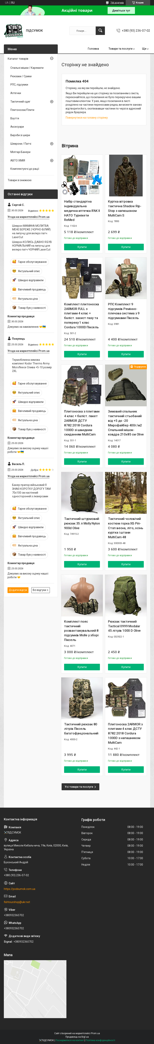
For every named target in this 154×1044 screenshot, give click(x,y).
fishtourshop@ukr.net (17, 902)
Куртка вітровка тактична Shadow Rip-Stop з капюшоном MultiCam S (124, 208)
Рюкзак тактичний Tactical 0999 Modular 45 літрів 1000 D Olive (124, 626)
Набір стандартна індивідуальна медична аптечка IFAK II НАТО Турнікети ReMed (82, 210)
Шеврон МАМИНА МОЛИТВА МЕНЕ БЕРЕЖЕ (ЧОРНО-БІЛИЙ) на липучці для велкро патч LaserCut (31, 231)
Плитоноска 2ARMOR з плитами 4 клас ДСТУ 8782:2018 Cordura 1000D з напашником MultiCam (125, 733)
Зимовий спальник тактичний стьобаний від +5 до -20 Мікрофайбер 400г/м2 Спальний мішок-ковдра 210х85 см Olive (126, 422)
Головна (93, 48)
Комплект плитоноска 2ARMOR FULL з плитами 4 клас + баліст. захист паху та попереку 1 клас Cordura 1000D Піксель (81, 315)
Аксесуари (17, 126)
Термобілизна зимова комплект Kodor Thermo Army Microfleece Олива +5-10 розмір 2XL (32, 365)
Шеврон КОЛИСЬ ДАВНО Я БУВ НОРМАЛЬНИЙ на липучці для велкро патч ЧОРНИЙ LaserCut (32, 245)
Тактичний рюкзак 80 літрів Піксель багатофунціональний (81, 728)
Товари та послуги (120, 48)
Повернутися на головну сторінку (87, 117)
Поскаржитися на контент (70, 1040)
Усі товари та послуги (79, 786)
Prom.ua (95, 1033)
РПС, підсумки (19, 84)
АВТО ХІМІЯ (17, 160)
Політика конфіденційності (100, 1040)
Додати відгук (18, 590)
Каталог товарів (18, 58)
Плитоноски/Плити (22, 109)
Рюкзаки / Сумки (21, 76)
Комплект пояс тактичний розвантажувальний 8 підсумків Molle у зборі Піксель (81, 631)
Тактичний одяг (20, 101)
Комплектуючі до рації (24, 168)
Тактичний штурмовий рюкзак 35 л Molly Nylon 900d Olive (82, 523)
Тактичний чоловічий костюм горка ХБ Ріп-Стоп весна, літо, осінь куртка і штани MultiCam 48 (125, 528)
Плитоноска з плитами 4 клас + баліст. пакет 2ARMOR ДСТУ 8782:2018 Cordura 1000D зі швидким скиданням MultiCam (82, 422)
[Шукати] (100, 30)
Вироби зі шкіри (20, 135)
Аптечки (15, 93)
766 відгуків (117, 2)
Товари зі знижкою (20, 180)
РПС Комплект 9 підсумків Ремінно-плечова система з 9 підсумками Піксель (124, 311)
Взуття (14, 118)
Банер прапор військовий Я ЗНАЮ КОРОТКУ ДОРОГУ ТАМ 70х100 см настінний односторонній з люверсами (31, 490)
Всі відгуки (39, 590)
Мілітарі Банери (20, 152)
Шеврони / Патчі (20, 143)
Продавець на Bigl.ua (77, 1037)
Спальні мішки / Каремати (27, 67)
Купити (82, 247)
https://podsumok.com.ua (19, 888)
